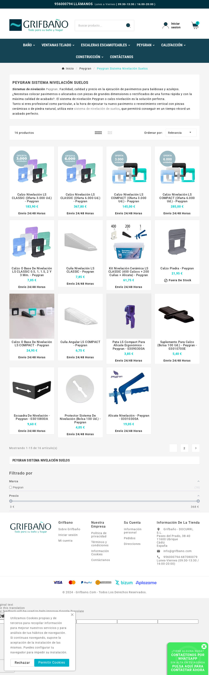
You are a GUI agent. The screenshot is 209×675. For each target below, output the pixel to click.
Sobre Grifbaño (69, 529)
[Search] (128, 25)
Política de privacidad (99, 534)
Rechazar (22, 663)
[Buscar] (99, 25)
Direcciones (132, 544)
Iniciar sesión (68, 535)
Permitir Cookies (51, 662)
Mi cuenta (65, 540)
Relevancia (181, 132)
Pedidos (130, 538)
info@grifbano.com (177, 551)
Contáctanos (100, 560)
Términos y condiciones (100, 543)
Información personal (133, 531)
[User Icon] (174, 25)
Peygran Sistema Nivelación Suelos (41, 460)
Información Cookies (100, 552)
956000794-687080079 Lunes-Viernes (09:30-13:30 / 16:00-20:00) (178, 560)
